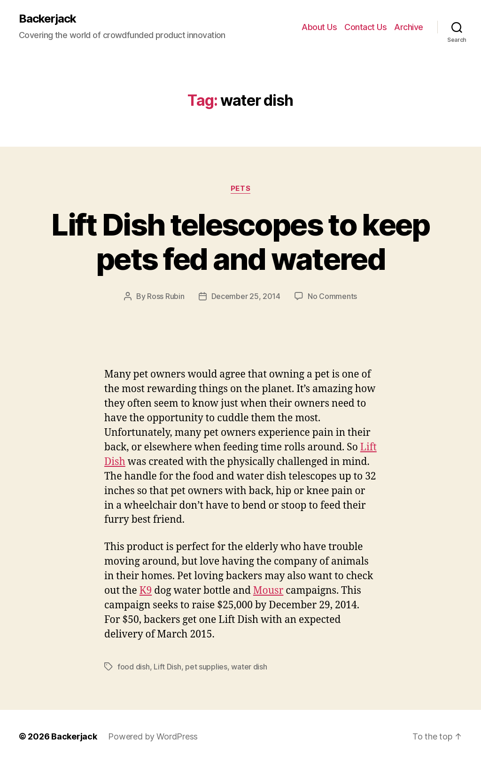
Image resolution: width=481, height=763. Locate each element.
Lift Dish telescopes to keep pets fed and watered (240, 241)
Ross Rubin (165, 296)
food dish (133, 666)
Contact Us (365, 27)
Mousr (268, 590)
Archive (408, 27)
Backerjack (47, 18)
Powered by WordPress (153, 736)
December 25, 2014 (245, 296)
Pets (240, 188)
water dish (249, 666)
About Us (319, 27)
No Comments (332, 296)
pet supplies (206, 666)
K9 (146, 590)
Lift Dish (167, 666)
